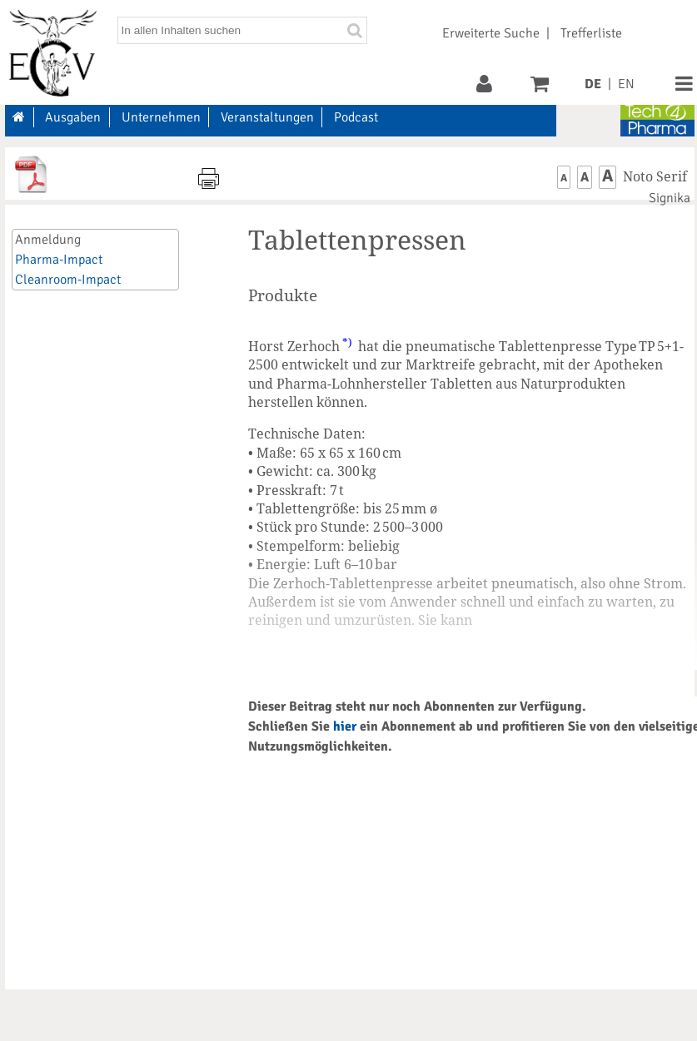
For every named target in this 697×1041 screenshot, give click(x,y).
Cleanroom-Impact (68, 279)
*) (347, 342)
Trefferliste (591, 33)
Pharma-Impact (58, 259)
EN (626, 84)
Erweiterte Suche (491, 33)
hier (344, 726)
